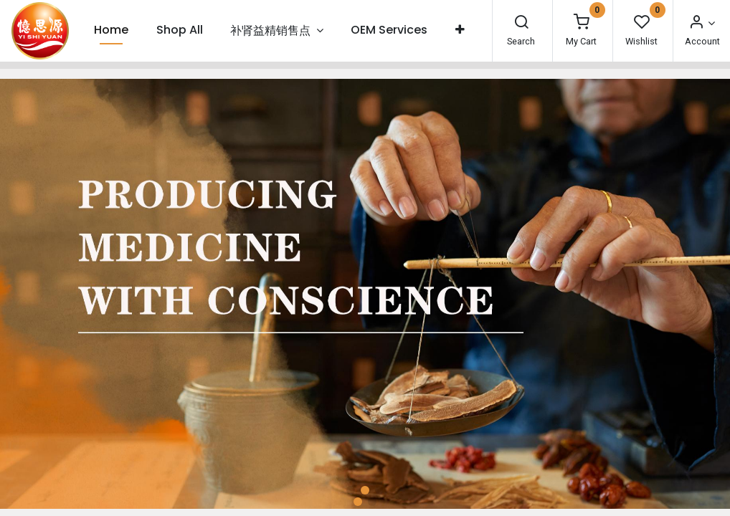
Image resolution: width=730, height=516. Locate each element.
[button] (460, 30)
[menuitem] (111, 30)
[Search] (521, 23)
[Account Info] (701, 23)
